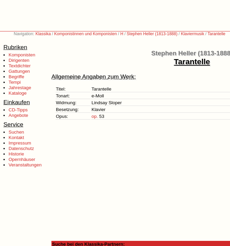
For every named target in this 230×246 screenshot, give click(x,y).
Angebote (18, 115)
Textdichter (20, 65)
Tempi (15, 82)
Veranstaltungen (25, 164)
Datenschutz (21, 148)
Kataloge (18, 93)
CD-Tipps (18, 109)
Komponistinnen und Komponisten (85, 33)
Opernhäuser (22, 159)
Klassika (43, 33)
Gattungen (19, 71)
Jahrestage (20, 87)
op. (95, 116)
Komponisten (22, 54)
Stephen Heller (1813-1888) (152, 33)
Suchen (16, 132)
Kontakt (16, 137)
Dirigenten (19, 60)
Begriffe (16, 76)
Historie (16, 153)
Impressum (20, 143)
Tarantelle (217, 33)
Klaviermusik (192, 33)
